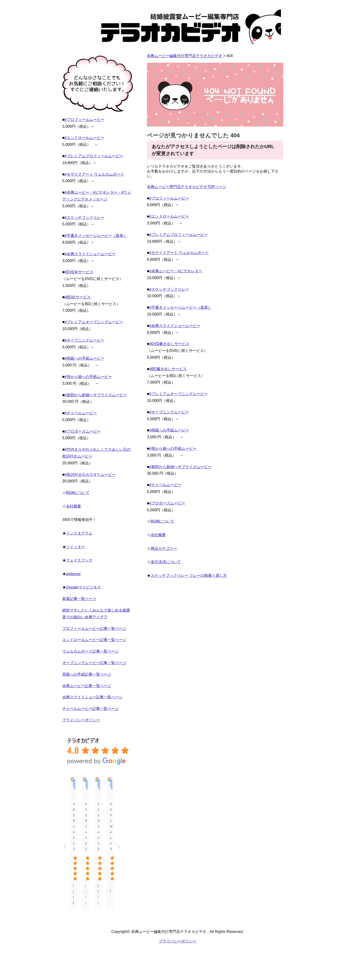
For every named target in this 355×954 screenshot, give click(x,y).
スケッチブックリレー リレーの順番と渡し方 (189, 575)
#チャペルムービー (165, 485)
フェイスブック (79, 560)
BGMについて (162, 521)
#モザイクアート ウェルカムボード (179, 253)
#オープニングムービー (169, 412)
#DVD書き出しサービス (169, 344)
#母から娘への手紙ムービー (173, 448)
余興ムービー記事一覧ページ (86, 686)
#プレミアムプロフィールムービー (178, 235)
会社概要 (158, 535)
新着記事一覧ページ (79, 599)
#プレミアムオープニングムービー (178, 394)
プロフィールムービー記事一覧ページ (94, 629)
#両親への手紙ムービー (169, 430)
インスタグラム (79, 533)
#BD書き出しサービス (168, 369)
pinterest (73, 574)
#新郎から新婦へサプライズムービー (180, 467)
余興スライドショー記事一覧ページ (92, 697)
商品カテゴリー (164, 548)
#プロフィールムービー (169, 198)
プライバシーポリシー (81, 720)
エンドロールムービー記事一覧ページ (94, 640)
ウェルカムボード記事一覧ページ (90, 651)
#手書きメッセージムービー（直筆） (180, 307)
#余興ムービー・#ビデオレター (175, 271)
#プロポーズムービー (167, 503)
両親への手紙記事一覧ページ (86, 674)
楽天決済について (166, 562)
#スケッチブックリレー (169, 289)
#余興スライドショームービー (174, 326)
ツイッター (75, 547)
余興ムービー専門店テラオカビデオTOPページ (186, 187)
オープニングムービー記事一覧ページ (94, 663)
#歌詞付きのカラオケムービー (90, 475)
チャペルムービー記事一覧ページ (90, 709)
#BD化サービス (78, 297)
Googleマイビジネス (83, 587)
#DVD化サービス (79, 272)
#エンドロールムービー (169, 216)
